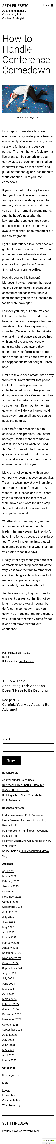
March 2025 (9, 937)
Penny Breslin (10, 830)
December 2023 (11, 1014)
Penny (6, 840)
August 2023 (9, 1034)
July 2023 (8, 1039)
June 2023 (8, 1044)
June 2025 (8, 922)
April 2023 (8, 1055)
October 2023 (10, 1024)
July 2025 (8, 917)
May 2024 (8, 988)
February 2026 (10, 881)
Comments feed (11, 1100)
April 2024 (8, 993)
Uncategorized (26, 661)
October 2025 (10, 901)
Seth (8, 657)
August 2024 (9, 973)
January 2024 (10, 1009)
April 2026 (8, 871)
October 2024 (10, 963)
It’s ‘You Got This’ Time (15, 790)
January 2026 (10, 886)
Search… (7, 739)
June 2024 (8, 983)
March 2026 (9, 876)
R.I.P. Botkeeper (11, 800)
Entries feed (9, 1095)
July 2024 (8, 978)
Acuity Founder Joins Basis (18, 779)
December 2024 (11, 952)
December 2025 (11, 891)
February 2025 (10, 942)
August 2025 (9, 911)
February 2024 (10, 1004)
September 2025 (12, 906)
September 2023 (12, 1029)
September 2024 (12, 968)
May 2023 (8, 1050)
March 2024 (9, 999)
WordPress (32, 1130)
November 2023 (11, 1019)
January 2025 (10, 947)
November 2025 (11, 896)
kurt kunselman (11, 815)
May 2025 (8, 927)
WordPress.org (11, 1105)
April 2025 (8, 932)
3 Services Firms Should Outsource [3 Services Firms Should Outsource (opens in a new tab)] (23, 785)
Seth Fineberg (15, 6)
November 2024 (11, 958)
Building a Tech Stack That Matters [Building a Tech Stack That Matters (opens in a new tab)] (23, 795)
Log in (6, 1090)
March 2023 (9, 1060)
